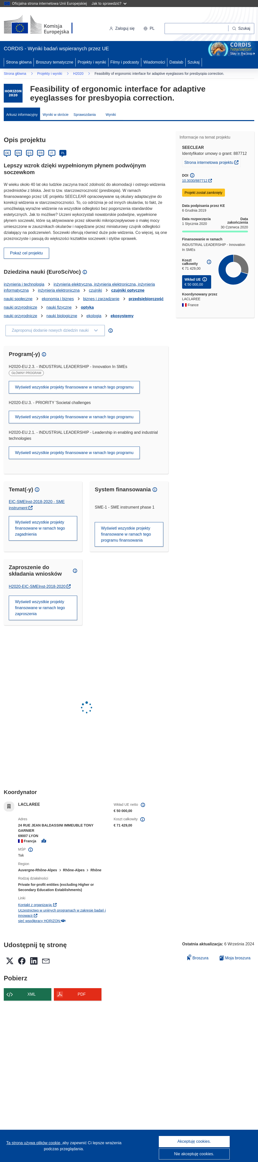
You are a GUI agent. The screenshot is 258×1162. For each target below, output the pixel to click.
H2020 (78, 74)
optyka (87, 307)
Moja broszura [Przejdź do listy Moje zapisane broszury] (235, 958)
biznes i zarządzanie (101, 299)
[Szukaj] (241, 28)
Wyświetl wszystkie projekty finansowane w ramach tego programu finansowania (126, 534)
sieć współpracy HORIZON (41, 921)
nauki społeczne (18, 299)
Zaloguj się (122, 28)
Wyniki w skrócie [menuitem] (55, 115)
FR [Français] (41, 153)
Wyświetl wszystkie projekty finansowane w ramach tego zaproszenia (40, 608)
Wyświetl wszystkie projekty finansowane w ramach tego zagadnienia (40, 528)
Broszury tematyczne (54, 62)
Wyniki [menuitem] (111, 115)
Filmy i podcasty (124, 62)
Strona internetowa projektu (212, 162)
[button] (149, 28)
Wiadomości (154, 62)
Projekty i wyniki (92, 62)
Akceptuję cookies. (194, 1141)
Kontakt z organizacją (37, 905)
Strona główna (19, 62)
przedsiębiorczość (146, 299)
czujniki (95, 290)
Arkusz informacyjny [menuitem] (22, 115)
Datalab (176, 62)
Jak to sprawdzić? (108, 3)
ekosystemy (122, 316)
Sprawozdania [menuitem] (85, 115)
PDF (82, 994)
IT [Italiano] (51, 153)
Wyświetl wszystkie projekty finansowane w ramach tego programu (74, 387)
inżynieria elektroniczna (59, 290)
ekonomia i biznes (58, 299)
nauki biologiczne (61, 316)
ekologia (93, 316)
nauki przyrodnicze (20, 307)
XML (32, 994)
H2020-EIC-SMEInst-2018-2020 (40, 586)
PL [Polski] (63, 153)
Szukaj (194, 62)
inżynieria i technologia (24, 284)
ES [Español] (30, 153)
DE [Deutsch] (7, 153)
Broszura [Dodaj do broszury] (197, 957)
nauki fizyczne (59, 307)
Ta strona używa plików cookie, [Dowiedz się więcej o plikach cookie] (34, 1143)
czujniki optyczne (127, 290)
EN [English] (18, 153)
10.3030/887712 (194, 181)
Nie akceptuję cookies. (194, 1154)
